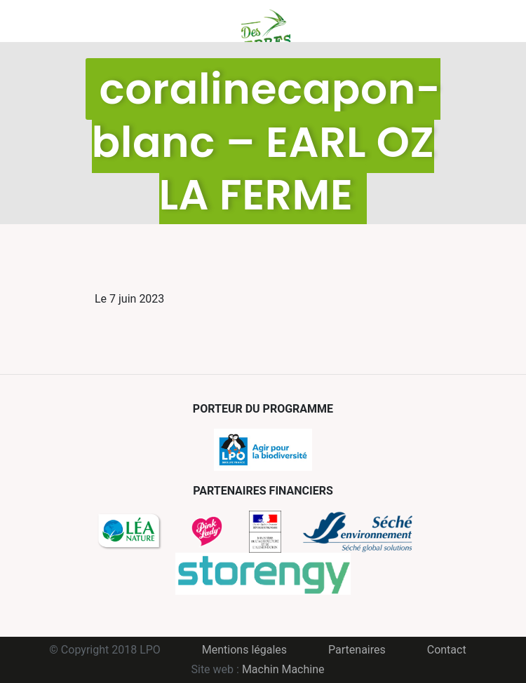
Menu (105, 21)
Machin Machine (283, 669)
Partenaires (357, 649)
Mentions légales (244, 649)
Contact (446, 649)
